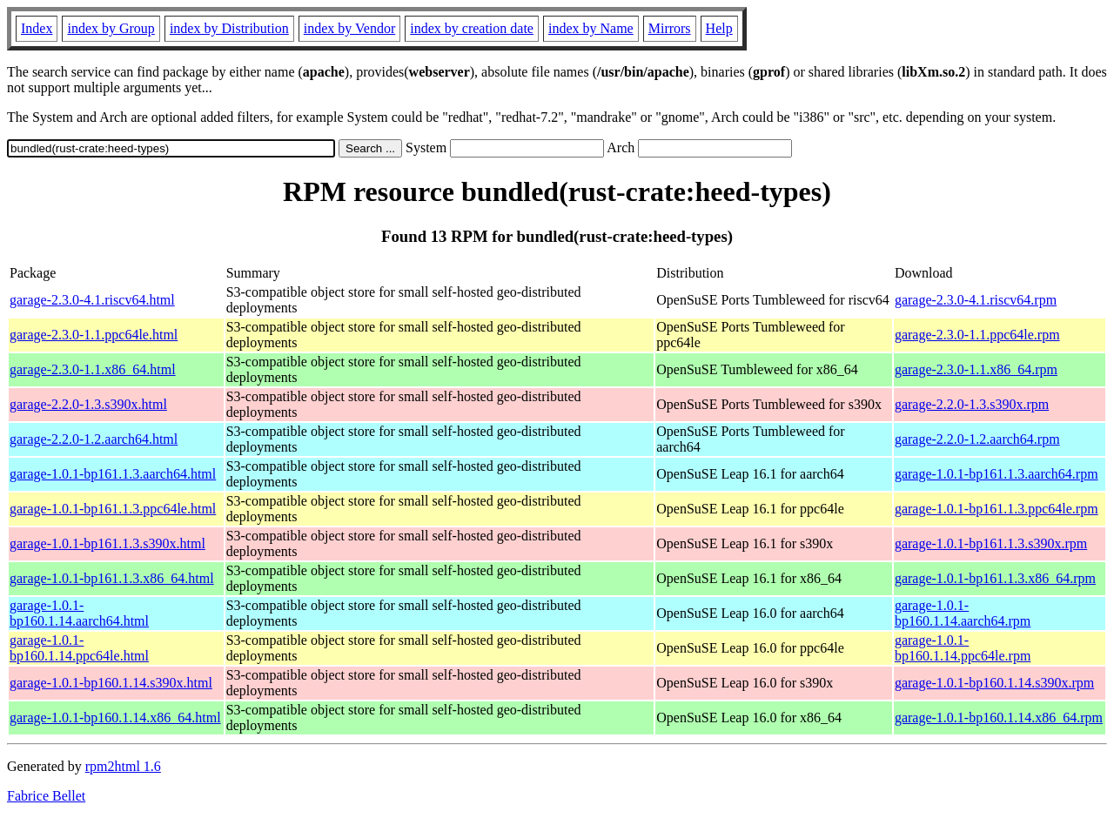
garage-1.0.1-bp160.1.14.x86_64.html (115, 717)
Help (719, 28)
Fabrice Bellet (46, 795)
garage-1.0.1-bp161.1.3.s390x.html (107, 543)
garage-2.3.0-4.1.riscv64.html (92, 299)
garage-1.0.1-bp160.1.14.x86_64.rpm (999, 717)
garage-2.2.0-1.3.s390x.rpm (972, 404)
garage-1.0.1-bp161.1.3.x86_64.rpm (995, 578)
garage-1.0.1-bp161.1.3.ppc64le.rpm (996, 508)
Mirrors (669, 28)
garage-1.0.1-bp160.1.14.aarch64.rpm (962, 613)
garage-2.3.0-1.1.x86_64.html (93, 369)
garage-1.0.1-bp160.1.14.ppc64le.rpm (962, 648)
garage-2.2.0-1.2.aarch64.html (94, 439)
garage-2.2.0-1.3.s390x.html (88, 404)
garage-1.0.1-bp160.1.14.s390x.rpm (994, 682)
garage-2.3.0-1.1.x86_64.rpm (976, 369)
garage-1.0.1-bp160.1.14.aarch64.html (79, 613)
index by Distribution (229, 28)
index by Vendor (349, 28)
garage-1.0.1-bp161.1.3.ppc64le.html (113, 508)
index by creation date (472, 28)
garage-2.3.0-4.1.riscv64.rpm (976, 299)
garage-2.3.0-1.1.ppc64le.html (94, 334)
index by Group (110, 28)
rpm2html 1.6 (123, 766)
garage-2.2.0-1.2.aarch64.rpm (977, 439)
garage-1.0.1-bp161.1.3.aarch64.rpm (996, 473)
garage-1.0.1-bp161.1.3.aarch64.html (113, 473)
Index (36, 28)
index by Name (591, 28)
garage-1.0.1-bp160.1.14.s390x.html (111, 682)
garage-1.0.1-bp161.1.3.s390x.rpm (991, 543)
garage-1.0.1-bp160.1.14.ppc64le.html (79, 648)
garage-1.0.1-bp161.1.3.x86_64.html (112, 578)
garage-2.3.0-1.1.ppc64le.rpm (977, 334)
